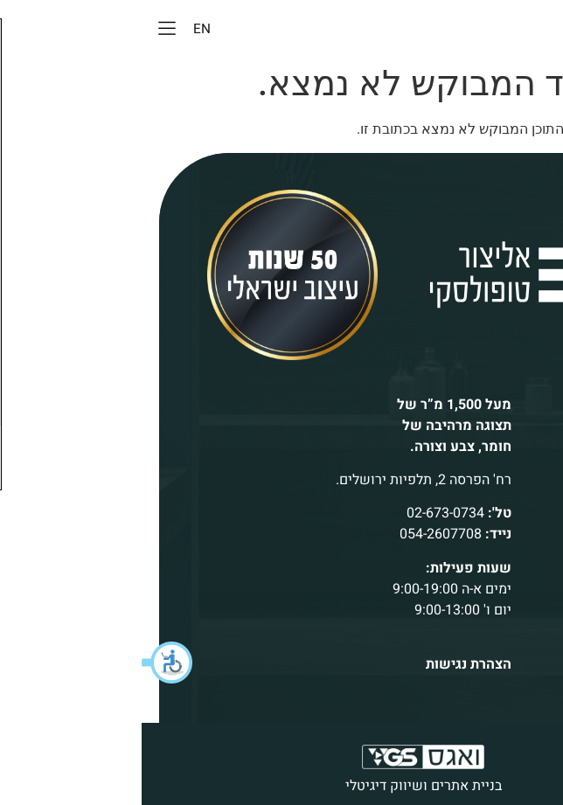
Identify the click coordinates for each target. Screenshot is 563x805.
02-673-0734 (304, 513)
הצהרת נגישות (327, 664)
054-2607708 (299, 534)
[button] (26, 662)
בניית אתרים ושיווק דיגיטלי (282, 785)
